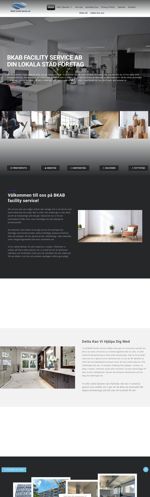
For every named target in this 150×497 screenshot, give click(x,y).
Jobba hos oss (97, 13)
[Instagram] (15, 86)
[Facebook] (8, 86)
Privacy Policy (108, 7)
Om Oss (79, 7)
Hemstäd (50, 168)
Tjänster (121, 7)
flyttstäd (138, 168)
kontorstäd (78, 168)
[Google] (11, 86)
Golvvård (109, 168)
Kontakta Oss (92, 7)
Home (51, 7)
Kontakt (131, 7)
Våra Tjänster (64, 7)
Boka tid (83, 13)
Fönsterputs (18, 168)
